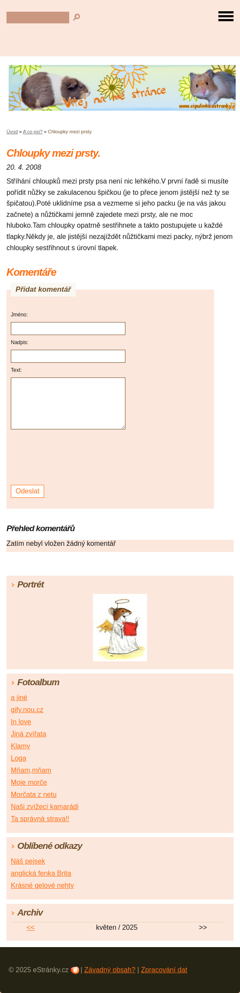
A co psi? (32, 131)
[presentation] (69, 457)
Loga (18, 758)
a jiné (19, 697)
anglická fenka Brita (41, 873)
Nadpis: (20, 342)
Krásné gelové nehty (42, 885)
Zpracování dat (164, 970)
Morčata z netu (34, 794)
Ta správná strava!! (40, 818)
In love (21, 721)
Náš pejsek (28, 861)
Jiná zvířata (28, 734)
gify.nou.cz (27, 709)
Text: (16, 370)
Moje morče (29, 782)
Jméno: (19, 315)
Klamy (20, 746)
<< (30, 927)
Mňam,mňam (31, 770)
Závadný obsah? (109, 970)
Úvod (12, 131)
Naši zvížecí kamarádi (45, 806)
